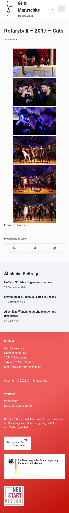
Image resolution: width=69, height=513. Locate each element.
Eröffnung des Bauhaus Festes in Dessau (30, 297)
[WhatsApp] (55, 248)
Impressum (11, 401)
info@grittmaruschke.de (26, 367)
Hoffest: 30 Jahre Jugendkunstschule (28, 282)
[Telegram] (34, 248)
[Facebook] (14, 248)
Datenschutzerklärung (18, 405)
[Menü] (61, 9)
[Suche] (53, 9)
